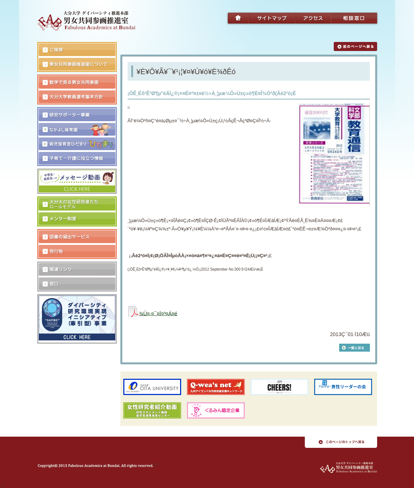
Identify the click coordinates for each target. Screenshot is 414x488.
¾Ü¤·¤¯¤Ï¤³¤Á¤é (158, 313)
